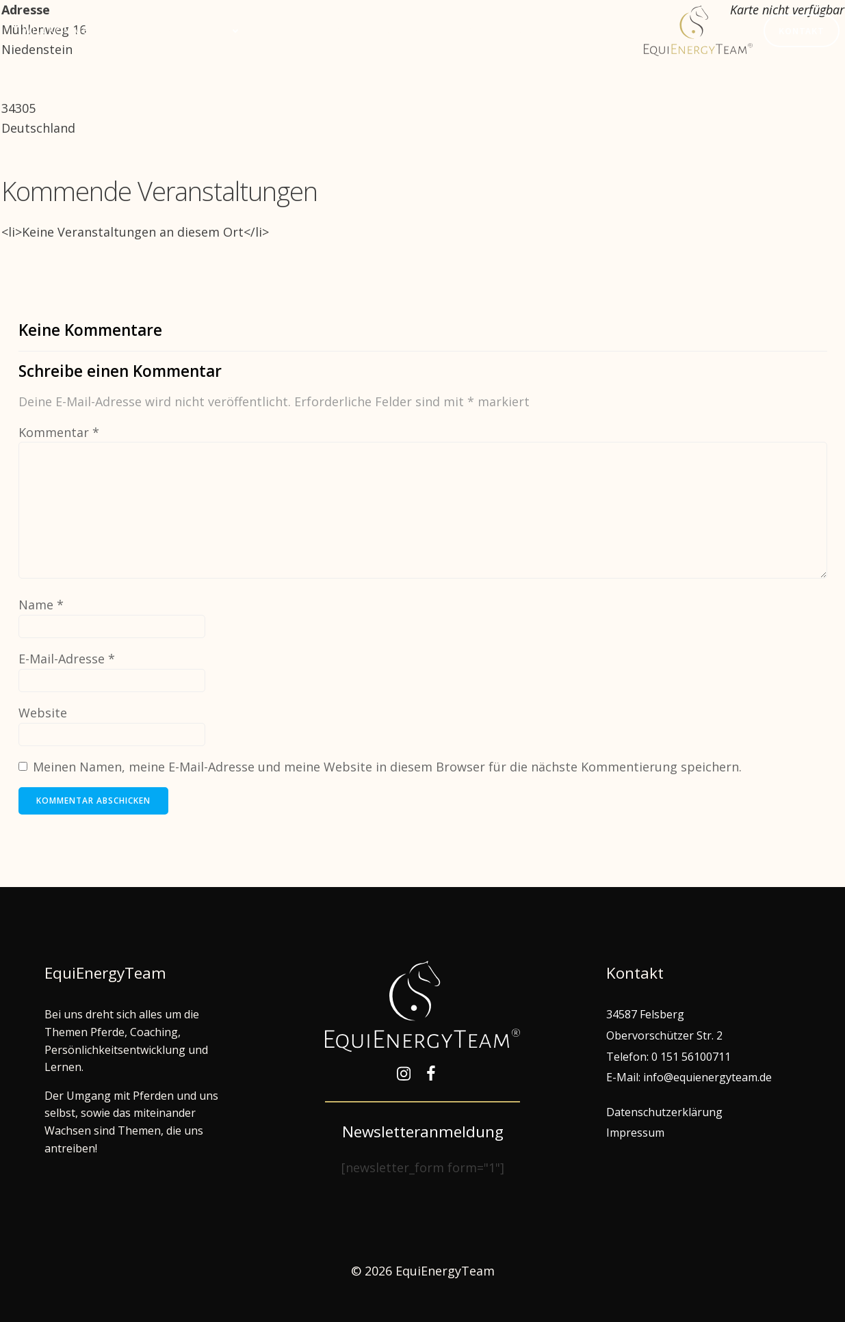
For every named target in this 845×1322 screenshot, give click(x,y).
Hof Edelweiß (504, 30)
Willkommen (60, 30)
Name (41, 604)
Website (42, 712)
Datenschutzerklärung (664, 1112)
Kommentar (58, 432)
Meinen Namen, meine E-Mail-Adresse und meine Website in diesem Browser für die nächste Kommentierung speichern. (387, 766)
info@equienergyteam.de (707, 1077)
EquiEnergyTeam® (386, 30)
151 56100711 (695, 1056)
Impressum (635, 1132)
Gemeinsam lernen (180, 30)
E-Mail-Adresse (66, 658)
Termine (286, 30)
